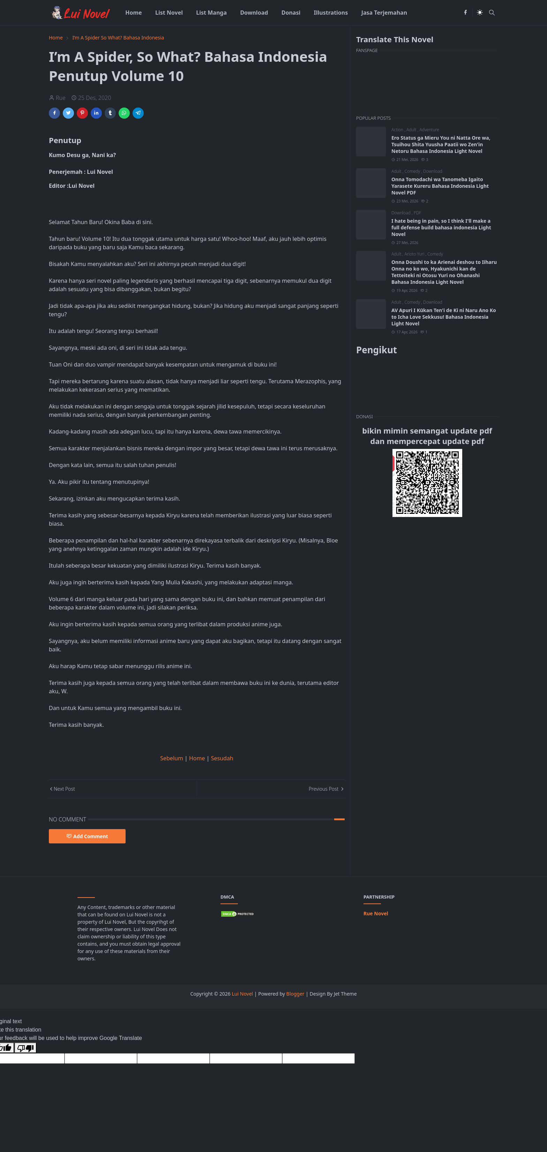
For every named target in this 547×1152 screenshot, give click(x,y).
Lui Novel (242, 993)
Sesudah (222, 758)
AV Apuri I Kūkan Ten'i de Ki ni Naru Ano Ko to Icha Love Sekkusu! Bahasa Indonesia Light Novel (443, 317)
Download (432, 171)
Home (198, 758)
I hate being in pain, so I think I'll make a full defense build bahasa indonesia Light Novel (441, 227)
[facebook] (465, 12)
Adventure (429, 130)
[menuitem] (134, 12)
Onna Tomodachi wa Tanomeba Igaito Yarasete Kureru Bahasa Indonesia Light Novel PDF (440, 186)
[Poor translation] (25, 1047)
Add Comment (87, 836)
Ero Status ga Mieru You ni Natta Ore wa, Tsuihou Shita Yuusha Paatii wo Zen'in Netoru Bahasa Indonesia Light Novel (440, 144)
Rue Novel (376, 913)
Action (397, 130)
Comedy (412, 171)
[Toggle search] (492, 12)
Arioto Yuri (414, 254)
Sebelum (171, 758)
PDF (417, 213)
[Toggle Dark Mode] (480, 12)
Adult (412, 130)
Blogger (295, 993)
